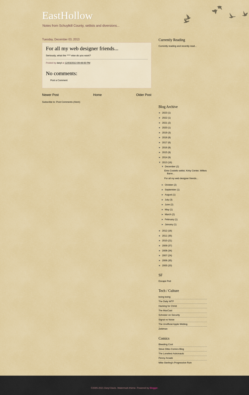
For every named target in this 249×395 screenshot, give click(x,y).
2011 (165, 235)
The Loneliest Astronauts (171, 353)
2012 (165, 230)
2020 (165, 127)
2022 (165, 117)
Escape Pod (165, 281)
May (167, 209)
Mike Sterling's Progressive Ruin (175, 362)
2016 (165, 147)
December (170, 166)
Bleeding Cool (166, 344)
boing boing (165, 296)
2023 (165, 112)
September (171, 189)
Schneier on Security (169, 315)
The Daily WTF (166, 301)
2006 (165, 260)
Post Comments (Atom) (68, 102)
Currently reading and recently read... (178, 46)
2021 (165, 122)
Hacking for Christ (168, 306)
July (167, 199)
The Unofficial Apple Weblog (173, 324)
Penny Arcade (166, 358)
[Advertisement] (185, 76)
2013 (165, 162)
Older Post (143, 95)
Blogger (153, 388)
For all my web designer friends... (181, 178)
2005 (165, 265)
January (169, 224)
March (168, 214)
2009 (165, 245)
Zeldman (163, 328)
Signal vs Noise (166, 319)
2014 (165, 157)
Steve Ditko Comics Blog (171, 349)
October (169, 184)
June (168, 204)
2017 (165, 142)
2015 (165, 152)
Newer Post (50, 95)
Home (97, 95)
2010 (165, 240)
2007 (165, 255)
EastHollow (67, 15)
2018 (165, 137)
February (170, 219)
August (169, 194)
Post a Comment (59, 80)
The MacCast (165, 310)
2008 (165, 250)
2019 (165, 132)
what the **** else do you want (73, 55)
